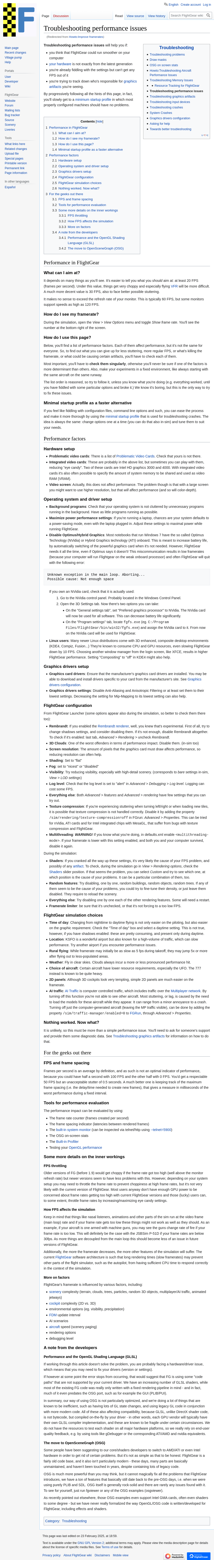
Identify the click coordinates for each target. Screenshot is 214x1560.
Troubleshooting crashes (166, 107)
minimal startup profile (122, 416)
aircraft (54, 1325)
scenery (55, 1290)
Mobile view (120, 1554)
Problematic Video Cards (135, 456)
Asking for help (160, 123)
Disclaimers (102, 1554)
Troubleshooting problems (167, 54)
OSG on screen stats (164, 65)
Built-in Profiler (67, 1140)
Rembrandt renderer (113, 726)
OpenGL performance (85, 1146)
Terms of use (109, 1545)
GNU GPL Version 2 (91, 1541)
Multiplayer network (186, 990)
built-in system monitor (73, 1128)
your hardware (60, 64)
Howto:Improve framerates (86, 36)
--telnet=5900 (161, 1128)
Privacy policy (51, 1554)
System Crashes (161, 113)
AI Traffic (71, 990)
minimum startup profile (93, 100)
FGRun (135, 1012)
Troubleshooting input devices (170, 102)
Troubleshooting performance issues (176, 91)
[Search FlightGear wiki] (190, 15)
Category (52, 1519)
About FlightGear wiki (77, 1554)
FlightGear (63, 1256)
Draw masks (158, 60)
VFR (174, 286)
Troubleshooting (176, 47)
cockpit (54, 1302)
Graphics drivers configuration (170, 118)
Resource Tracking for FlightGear (177, 85)
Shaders (55, 871)
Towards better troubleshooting (170, 129)
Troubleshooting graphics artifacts (172, 96)
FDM (53, 1313)
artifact (78, 865)
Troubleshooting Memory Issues (171, 80)
